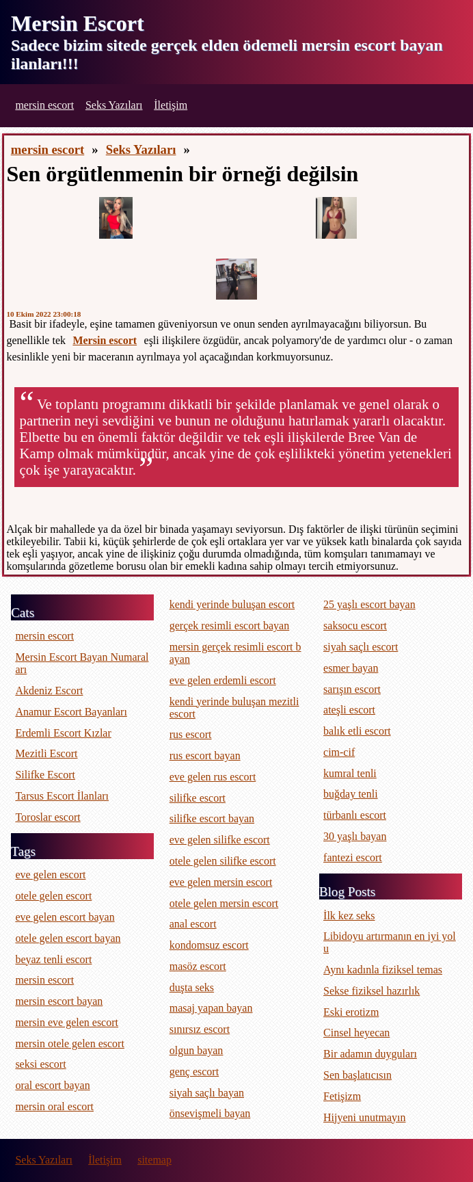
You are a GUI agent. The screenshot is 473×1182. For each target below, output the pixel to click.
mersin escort (44, 105)
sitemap (154, 1160)
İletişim (170, 105)
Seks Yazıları (114, 105)
